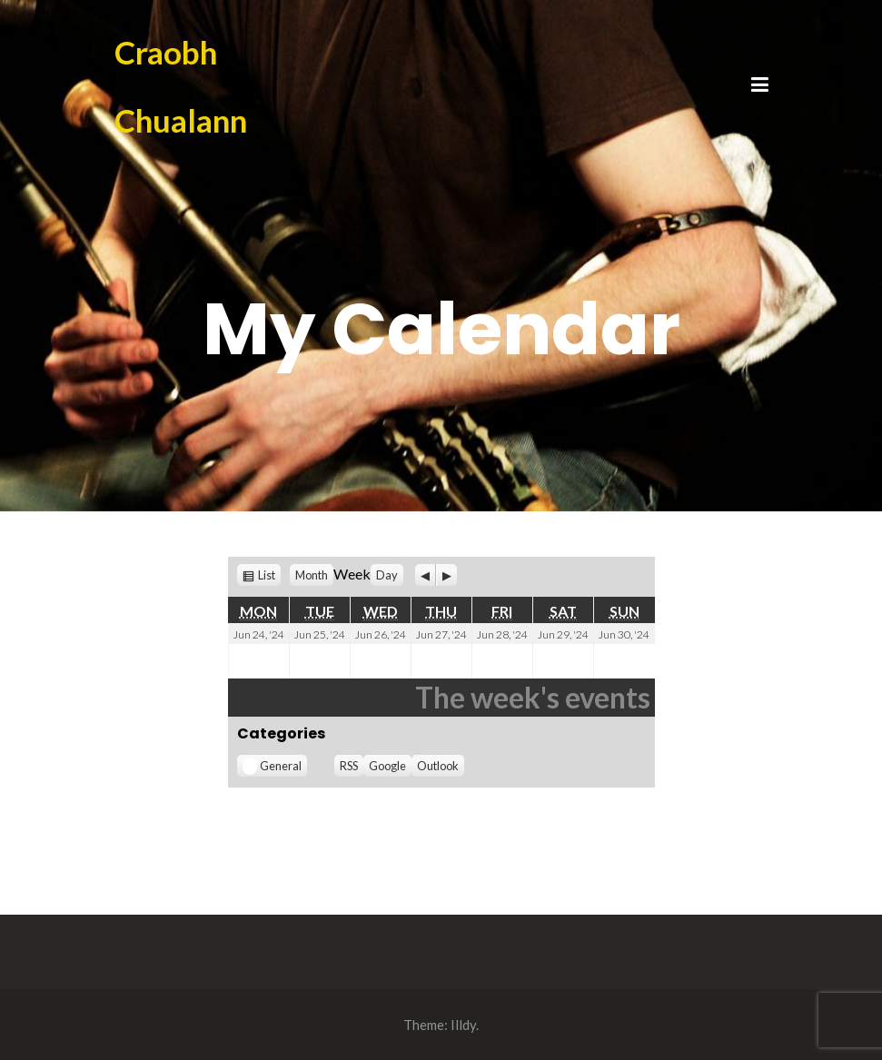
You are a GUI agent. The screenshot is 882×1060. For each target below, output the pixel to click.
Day (387, 575)
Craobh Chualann (180, 86)
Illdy (463, 1024)
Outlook (438, 766)
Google (387, 766)
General (272, 766)
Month (311, 575)
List (266, 575)
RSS (349, 765)
